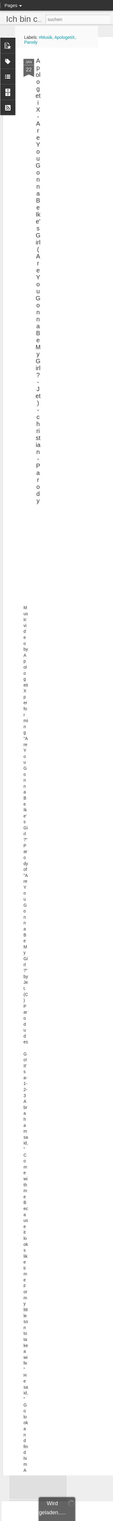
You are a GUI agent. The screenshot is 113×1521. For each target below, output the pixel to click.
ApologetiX (64, 37)
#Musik (45, 37)
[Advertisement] (61, 70)
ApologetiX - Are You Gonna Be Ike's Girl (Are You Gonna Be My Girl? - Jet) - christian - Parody (38, 251)
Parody (30, 42)
